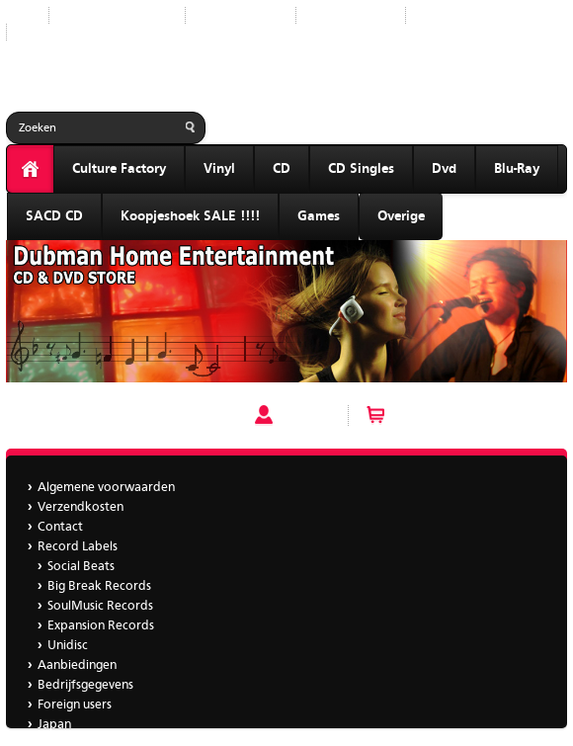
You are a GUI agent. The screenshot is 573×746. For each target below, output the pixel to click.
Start (20, 15)
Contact (60, 527)
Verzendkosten (80, 507)
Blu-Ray (516, 169)
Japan (38, 32)
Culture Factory (119, 169)
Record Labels (241, 15)
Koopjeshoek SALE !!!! (190, 216)
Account (306, 415)
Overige (401, 216)
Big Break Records (99, 586)
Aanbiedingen (350, 15)
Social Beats (81, 566)
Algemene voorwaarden (106, 487)
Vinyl (219, 169)
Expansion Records (100, 626)
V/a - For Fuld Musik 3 (72, 415)
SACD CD (54, 216)
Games (318, 216)
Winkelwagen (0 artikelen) (471, 415)
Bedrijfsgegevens (469, 15)
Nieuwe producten (117, 15)
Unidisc (67, 645)
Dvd (444, 169)
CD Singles (361, 169)
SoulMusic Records (100, 606)
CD (281, 169)
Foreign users (75, 705)
